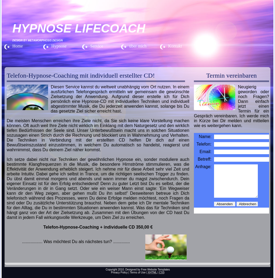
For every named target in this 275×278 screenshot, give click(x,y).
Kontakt (175, 46)
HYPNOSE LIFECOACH (78, 28)
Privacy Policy (119, 272)
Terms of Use (138, 272)
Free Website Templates (155, 269)
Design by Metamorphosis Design (37, 40)
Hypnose (59, 46)
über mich (137, 46)
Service (96, 46)
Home (17, 46)
